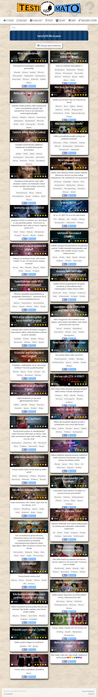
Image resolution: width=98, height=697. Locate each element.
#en (43, 372)
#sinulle (68, 332)
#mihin (73, 192)
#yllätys (84, 428)
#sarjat (69, 116)
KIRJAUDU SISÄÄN (87, 20)
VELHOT (61, 20)
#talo (55, 296)
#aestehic (18, 408)
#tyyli (68, 257)
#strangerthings (70, 188)
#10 (55, 219)
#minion (17, 509)
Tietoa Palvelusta (88, 691)
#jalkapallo (75, 149)
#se (68, 219)
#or (82, 464)
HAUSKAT (21, 20)
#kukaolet (25, 479)
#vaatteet (67, 328)
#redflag (60, 632)
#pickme (23, 646)
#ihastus (26, 79)
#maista (37, 372)
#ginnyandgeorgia (78, 113)
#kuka (32, 154)
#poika (74, 77)
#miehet (68, 261)
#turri (66, 106)
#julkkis (43, 79)
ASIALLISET (36, 20)
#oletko (82, 296)
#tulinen (24, 616)
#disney (25, 72)
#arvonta (59, 399)
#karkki (72, 395)
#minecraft (57, 293)
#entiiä (44, 580)
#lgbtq (72, 106)
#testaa (28, 271)
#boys (31, 193)
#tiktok (28, 128)
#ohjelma (74, 533)
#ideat (22, 232)
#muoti (59, 328)
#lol (24, 584)
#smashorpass (21, 193)
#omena (31, 584)
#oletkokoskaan (58, 362)
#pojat (28, 196)
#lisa (71, 464)
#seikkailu (17, 339)
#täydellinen (77, 328)
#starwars (81, 188)
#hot (82, 182)
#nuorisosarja (38, 556)
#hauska (17, 72)
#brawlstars (40, 161)
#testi (16, 232)
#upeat (21, 306)
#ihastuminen (64, 149)
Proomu (23, 691)
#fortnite (41, 124)
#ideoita (30, 232)
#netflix (67, 110)
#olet (22, 124)
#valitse (74, 219)
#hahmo (59, 500)
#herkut (16, 372)
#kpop (29, 83)
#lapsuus (70, 467)
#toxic (29, 673)
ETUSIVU (8, 20)
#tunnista (57, 497)
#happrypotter (77, 110)
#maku (61, 257)
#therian (41, 72)
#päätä (33, 339)
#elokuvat (66, 77)
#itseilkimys (26, 509)
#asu (74, 332)
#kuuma (16, 616)
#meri (22, 556)
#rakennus (81, 293)
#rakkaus (36, 196)
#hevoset (40, 121)
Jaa (24, 86)
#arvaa (15, 161)
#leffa (66, 395)
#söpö (39, 512)
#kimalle (24, 405)
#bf (35, 443)
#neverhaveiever (61, 359)
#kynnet (17, 303)
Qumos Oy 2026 (10, 691)
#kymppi (61, 219)
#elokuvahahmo (78, 497)
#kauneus (40, 405)
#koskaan (80, 359)
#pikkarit (23, 117)
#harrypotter (17, 76)
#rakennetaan (64, 296)
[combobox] (49, 27)
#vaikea (33, 476)
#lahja (41, 408)
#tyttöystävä (28, 76)
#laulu (14, 476)
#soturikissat (58, 113)
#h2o (42, 552)
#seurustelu (16, 79)
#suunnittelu (58, 332)
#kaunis (32, 405)
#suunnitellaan (38, 303)
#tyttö (81, 77)
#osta (30, 372)
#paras (29, 200)
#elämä (82, 572)
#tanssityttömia (18, 196)
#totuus (56, 572)
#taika (29, 556)
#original (17, 235)
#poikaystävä (40, 76)
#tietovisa (23, 161)
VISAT (49, 20)
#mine (65, 293)
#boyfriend (42, 443)
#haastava (41, 476)
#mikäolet (34, 79)
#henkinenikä (59, 568)
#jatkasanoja (23, 476)
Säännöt (91, 694)
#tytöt (43, 196)
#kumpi (82, 219)
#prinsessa (18, 342)
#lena (77, 464)
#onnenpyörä (69, 399)
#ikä (21, 267)
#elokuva (59, 110)
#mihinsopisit (79, 536)
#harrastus (57, 143)
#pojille (68, 632)
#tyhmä (14, 580)
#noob (31, 161)
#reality (82, 533)
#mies (55, 257)
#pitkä (68, 568)
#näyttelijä (67, 182)
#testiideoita (39, 232)
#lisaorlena (27, 443)
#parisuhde (40, 157)
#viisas (21, 580)
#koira (66, 80)
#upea (14, 306)
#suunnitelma (26, 303)
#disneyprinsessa (61, 605)
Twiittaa (31, 86)
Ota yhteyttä (8, 694)
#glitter (16, 405)
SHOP (72, 20)
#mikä (72, 80)
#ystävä (33, 72)
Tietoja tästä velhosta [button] (49, 45)
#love (16, 446)
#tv (54, 533)
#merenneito (18, 552)
